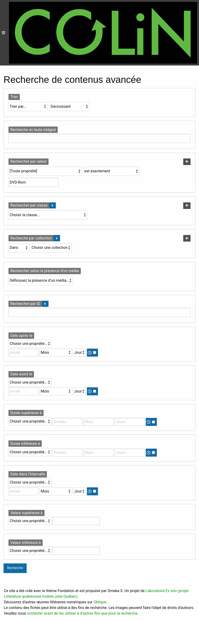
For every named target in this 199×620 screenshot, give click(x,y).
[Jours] (130, 422)
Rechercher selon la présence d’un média (44, 271)
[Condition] (18, 247)
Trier (14, 97)
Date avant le (21, 374)
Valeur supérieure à (26, 513)
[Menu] (3, 33)
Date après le (21, 335)
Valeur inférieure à (25, 542)
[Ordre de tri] (69, 106)
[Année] (23, 353)
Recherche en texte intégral (33, 129)
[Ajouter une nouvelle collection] (187, 238)
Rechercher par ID (25, 303)
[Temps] (94, 352)
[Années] (68, 422)
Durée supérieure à (26, 413)
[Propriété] (45, 171)
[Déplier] (52, 205)
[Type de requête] (111, 171)
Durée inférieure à (25, 443)
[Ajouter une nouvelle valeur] (187, 161)
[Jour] (79, 353)
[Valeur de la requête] (33, 182)
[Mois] (56, 353)
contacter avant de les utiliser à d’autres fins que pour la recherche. (82, 613)
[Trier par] (28, 106)
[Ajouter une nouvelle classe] (187, 205)
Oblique (99, 602)
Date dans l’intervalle (27, 474)
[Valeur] (76, 521)
